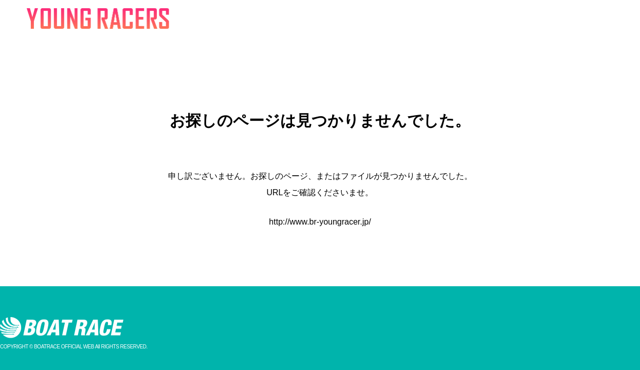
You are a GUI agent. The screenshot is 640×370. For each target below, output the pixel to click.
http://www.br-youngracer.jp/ (320, 221)
